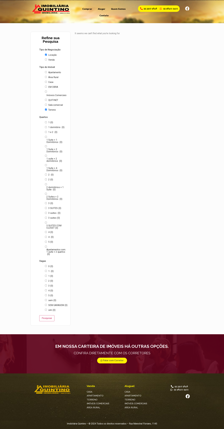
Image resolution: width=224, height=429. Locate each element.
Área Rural (53, 77)
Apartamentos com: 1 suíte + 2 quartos (56, 252)
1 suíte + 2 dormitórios (54, 160)
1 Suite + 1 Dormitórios (54, 141)
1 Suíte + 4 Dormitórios (54, 169)
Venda (51, 60)
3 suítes (54, 213)
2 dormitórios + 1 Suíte (55, 188)
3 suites (54, 218)
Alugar (101, 9)
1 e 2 (52, 132)
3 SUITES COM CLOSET (53, 227)
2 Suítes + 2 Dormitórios (54, 198)
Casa (50, 82)
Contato (104, 15)
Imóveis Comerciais (56, 95)
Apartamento (54, 72)
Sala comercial (55, 105)
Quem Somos (118, 9)
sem (52, 300)
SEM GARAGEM (57, 305)
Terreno (52, 110)
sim (51, 310)
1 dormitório (56, 127)
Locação (52, 55)
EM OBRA (53, 87)
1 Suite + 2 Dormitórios (54, 150)
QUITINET (53, 100)
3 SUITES (54, 208)
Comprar (87, 9)
